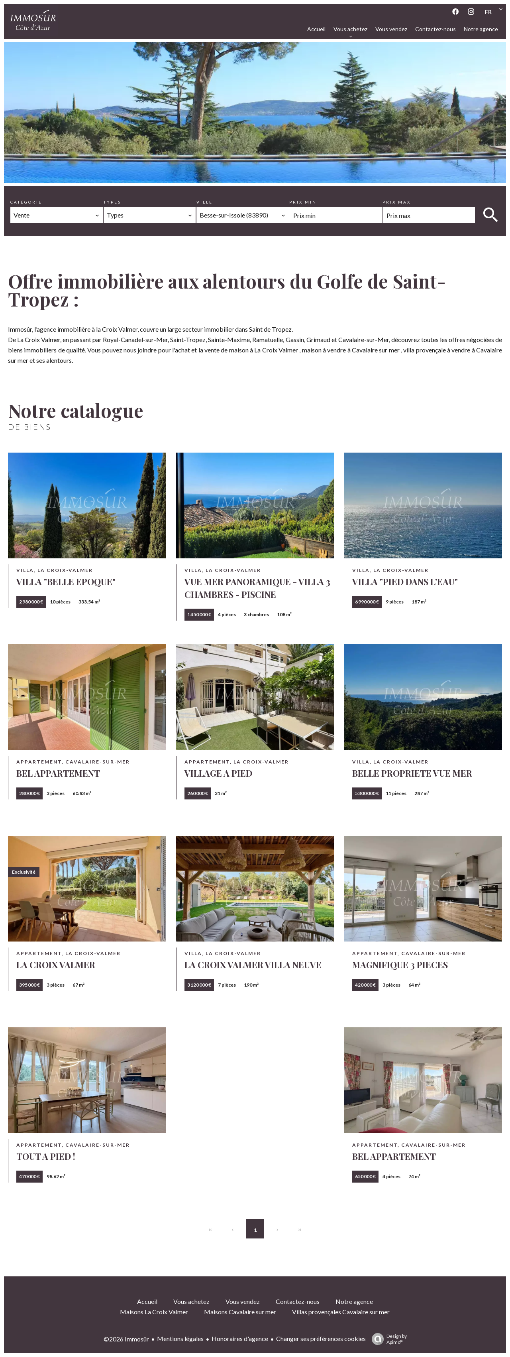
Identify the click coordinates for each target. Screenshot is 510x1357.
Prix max (396, 202)
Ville (204, 202)
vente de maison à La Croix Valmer (251, 350)
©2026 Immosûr (126, 1339)
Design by (387, 1339)
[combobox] (56, 215)
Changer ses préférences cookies (321, 1338)
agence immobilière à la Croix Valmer (87, 329)
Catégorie (26, 202)
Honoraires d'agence (240, 1338)
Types (112, 202)
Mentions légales (180, 1338)
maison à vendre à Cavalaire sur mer (350, 350)
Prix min (303, 202)
